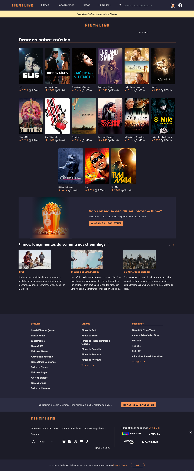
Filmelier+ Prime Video (143, 330)
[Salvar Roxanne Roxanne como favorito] (120, 98)
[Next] (173, 245)
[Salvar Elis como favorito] (40, 48)
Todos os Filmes (39, 367)
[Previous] (169, 245)
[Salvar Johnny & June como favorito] (67, 48)
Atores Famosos (39, 377)
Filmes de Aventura (91, 359)
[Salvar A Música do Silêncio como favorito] (93, 48)
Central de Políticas (120, 465)
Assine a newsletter (106, 223)
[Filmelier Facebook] (69, 442)
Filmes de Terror (90, 335)
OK (137, 465)
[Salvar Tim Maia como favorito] (133, 148)
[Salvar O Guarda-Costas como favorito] (80, 148)
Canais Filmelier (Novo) (43, 330)
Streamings (138, 323)
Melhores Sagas (39, 372)
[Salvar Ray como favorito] (106, 148)
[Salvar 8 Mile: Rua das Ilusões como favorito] (173, 98)
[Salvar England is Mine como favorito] (120, 48)
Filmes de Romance (91, 354)
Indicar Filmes (38, 335)
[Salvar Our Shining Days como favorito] (67, 98)
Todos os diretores (40, 388)
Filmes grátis (81, 14)
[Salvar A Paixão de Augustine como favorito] (146, 98)
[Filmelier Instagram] (64, 442)
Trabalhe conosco (51, 428)
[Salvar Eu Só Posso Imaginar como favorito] (146, 48)
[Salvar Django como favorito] (173, 48)
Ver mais (88, 365)
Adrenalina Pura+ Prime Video (147, 356)
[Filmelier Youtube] (81, 442)
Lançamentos (38, 341)
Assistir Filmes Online (42, 356)
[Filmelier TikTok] (87, 442)
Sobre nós (36, 428)
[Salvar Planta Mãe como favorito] (40, 98)
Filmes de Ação (89, 330)
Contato (35, 434)
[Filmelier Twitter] (75, 442)
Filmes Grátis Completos (43, 362)
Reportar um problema (94, 428)
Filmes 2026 (37, 346)
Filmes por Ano (38, 383)
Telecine (136, 346)
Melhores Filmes (39, 351)
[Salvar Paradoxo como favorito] (93, 98)
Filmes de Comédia (91, 349)
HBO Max (136, 340)
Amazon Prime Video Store (145, 335)
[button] (51, 442)
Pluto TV (136, 351)
